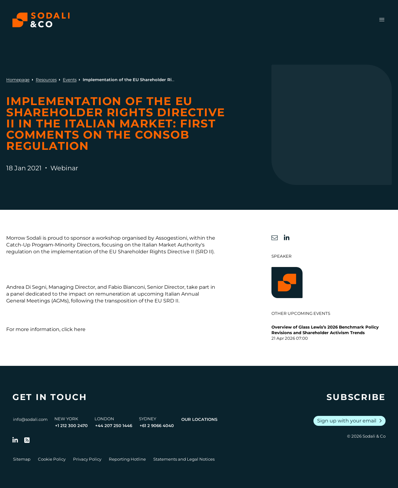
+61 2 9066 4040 (157, 425)
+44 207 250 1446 (113, 425)
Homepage (18, 79)
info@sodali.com (30, 419)
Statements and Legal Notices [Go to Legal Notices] (184, 459)
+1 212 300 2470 (71, 425)
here (80, 329)
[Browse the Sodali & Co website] (41, 19)
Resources (46, 79)
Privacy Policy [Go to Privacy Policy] (87, 459)
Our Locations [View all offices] (199, 419)
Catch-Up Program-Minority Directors (53, 245)
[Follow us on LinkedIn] (15, 440)
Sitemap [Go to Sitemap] (21, 459)
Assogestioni (171, 238)
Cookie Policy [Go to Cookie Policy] (52, 459)
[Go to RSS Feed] (27, 440)
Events (69, 79)
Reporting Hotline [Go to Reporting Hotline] (127, 459)
